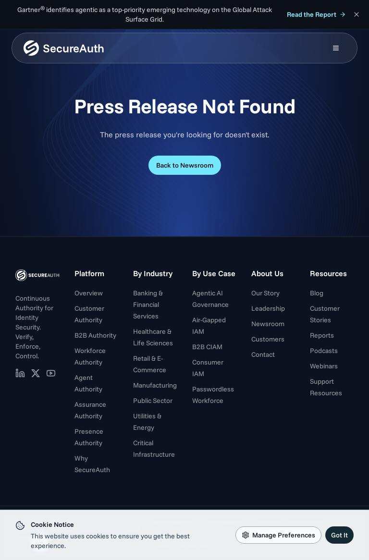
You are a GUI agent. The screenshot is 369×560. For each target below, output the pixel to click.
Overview (88, 293)
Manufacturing (155, 385)
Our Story (265, 293)
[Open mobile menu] (335, 48)
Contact (263, 354)
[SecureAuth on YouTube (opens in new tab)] (51, 373)
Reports (322, 335)
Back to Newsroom (184, 165)
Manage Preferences (278, 535)
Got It (339, 535)
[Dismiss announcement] (356, 14)
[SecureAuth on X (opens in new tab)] (35, 373)
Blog (316, 293)
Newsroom (267, 323)
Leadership (268, 308)
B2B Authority (95, 335)
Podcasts (324, 350)
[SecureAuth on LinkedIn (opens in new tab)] (20, 373)
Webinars (324, 366)
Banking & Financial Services (148, 304)
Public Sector (152, 400)
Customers (267, 339)
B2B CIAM (207, 346)
